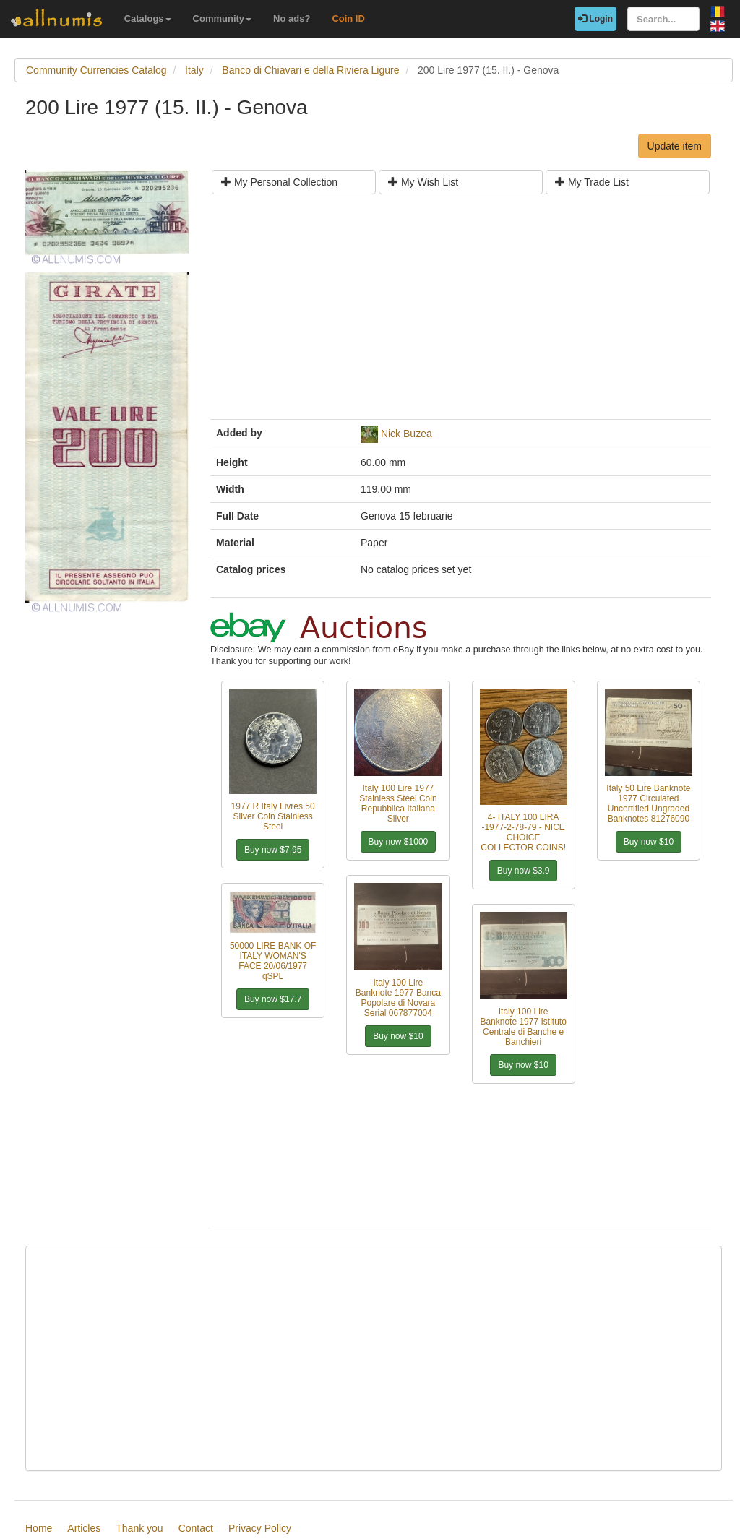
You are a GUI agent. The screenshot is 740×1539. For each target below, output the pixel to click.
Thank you (139, 1528)
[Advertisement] (460, 312)
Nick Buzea (406, 433)
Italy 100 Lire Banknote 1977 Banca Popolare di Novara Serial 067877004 (398, 998)
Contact (195, 1528)
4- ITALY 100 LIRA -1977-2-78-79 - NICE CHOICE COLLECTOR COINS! (523, 832)
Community (222, 18)
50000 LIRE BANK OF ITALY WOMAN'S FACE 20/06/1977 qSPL (273, 961)
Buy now (272, 850)
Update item (675, 146)
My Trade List (592, 182)
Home (38, 1528)
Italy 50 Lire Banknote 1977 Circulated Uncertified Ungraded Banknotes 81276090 (648, 803)
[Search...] (663, 19)
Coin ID (348, 18)
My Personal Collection (279, 182)
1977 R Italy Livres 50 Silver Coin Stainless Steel (273, 816)
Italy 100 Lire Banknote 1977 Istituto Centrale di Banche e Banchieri (523, 1026)
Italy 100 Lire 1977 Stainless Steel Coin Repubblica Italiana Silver (397, 803)
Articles (83, 1528)
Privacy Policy (259, 1528)
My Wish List (423, 182)
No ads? (291, 18)
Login (595, 19)
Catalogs (147, 18)
